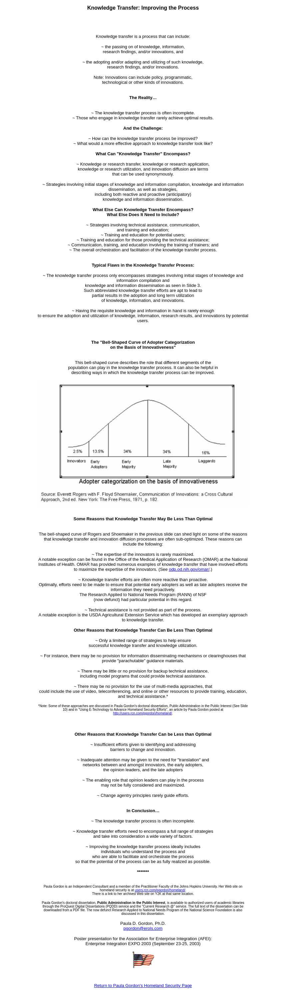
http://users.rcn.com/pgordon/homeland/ (142, 713)
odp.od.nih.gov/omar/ (189, 569)
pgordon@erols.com (143, 928)
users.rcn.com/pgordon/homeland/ (160, 890)
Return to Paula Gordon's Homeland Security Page (143, 985)
